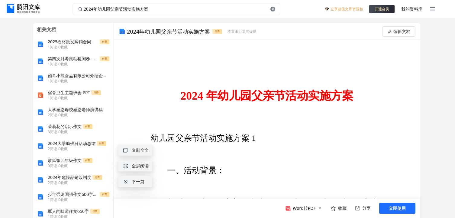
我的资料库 (411, 9)
